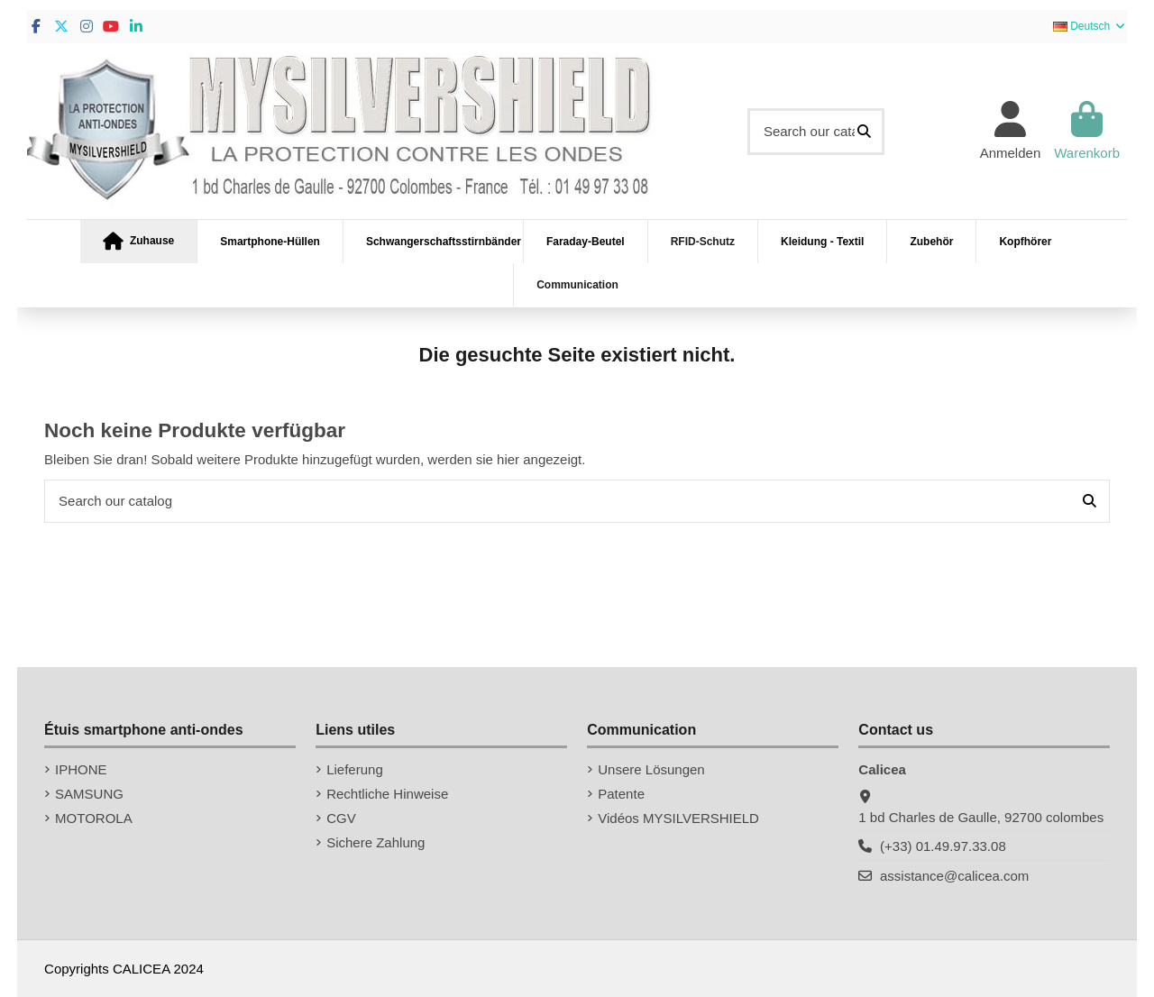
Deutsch (1090, 26)
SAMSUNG (89, 793)
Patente (621, 793)
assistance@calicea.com (954, 875)
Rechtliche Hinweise (387, 793)
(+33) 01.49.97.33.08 (943, 846)
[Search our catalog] (864, 132)
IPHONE (81, 769)
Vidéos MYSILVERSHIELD (678, 818)
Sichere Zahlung (375, 842)
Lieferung (354, 769)
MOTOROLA (94, 818)
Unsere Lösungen (651, 769)
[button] (138, 241)
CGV (341, 818)
